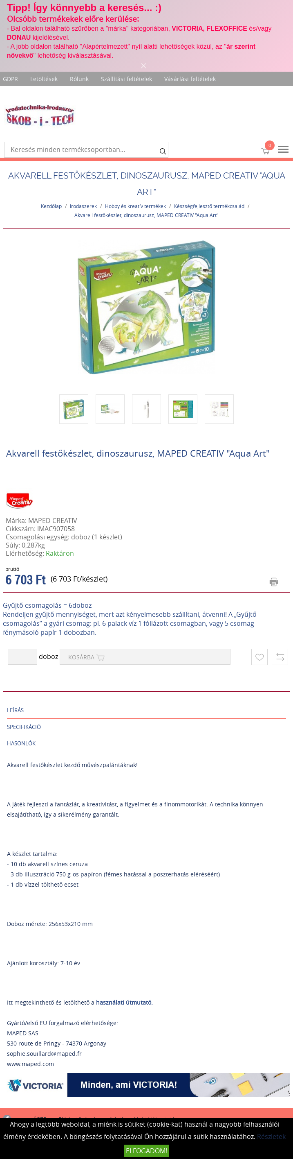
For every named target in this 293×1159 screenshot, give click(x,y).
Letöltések (44, 79)
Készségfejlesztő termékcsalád (209, 206)
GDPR (10, 79)
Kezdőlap (51, 206)
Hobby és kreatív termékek (135, 206)
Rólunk (79, 79)
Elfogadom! (146, 1150)
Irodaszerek (83, 206)
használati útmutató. (124, 1002)
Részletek (271, 1136)
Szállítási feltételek (126, 79)
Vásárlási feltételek (190, 79)
